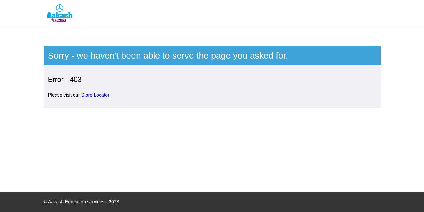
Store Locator (95, 94)
